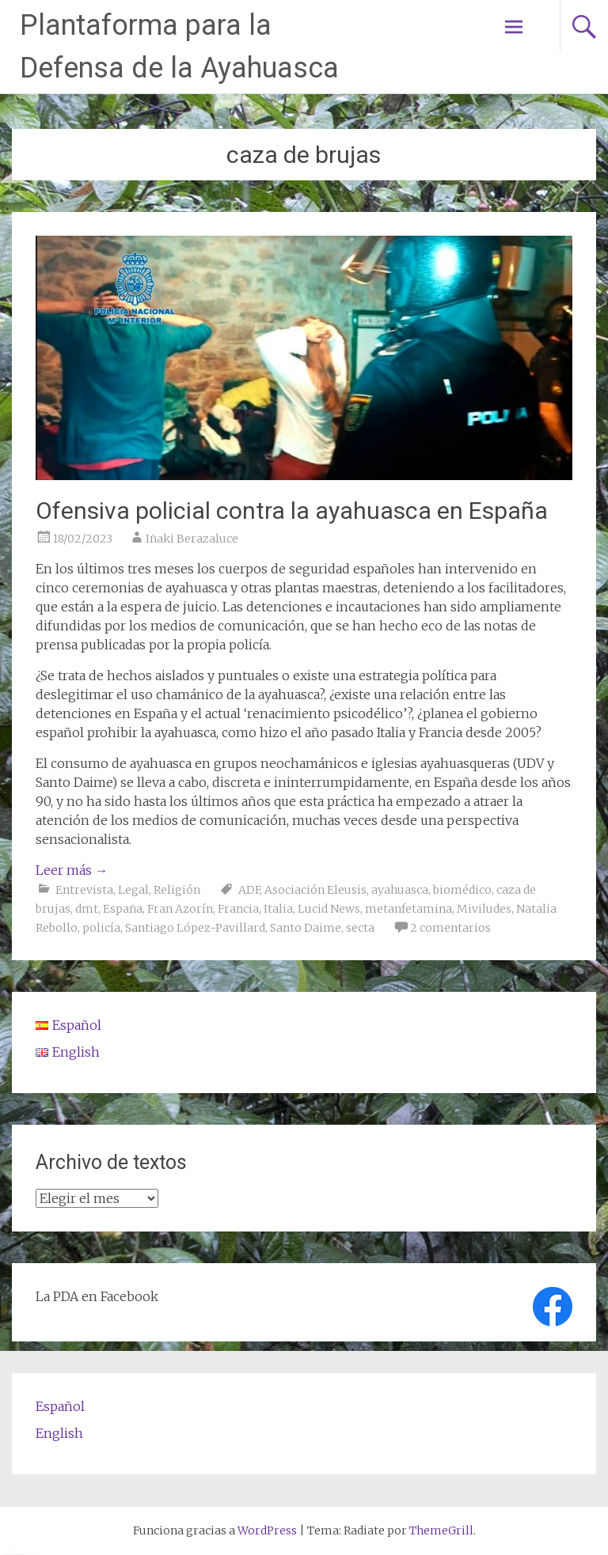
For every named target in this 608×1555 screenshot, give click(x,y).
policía (101, 928)
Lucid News (329, 909)
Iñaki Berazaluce (192, 539)
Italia (278, 909)
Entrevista (84, 890)
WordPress (267, 1530)
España (122, 909)
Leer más (72, 870)
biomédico (462, 890)
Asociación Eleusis (315, 890)
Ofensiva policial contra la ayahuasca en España (292, 510)
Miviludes (484, 909)
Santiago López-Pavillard (195, 928)
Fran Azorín (180, 909)
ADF (249, 890)
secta (360, 928)
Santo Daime (305, 928)
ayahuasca (399, 890)
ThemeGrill (441, 1530)
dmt (86, 909)
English (59, 1433)
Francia (238, 909)
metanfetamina (408, 909)
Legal (133, 890)
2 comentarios (450, 928)
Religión (177, 890)
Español (60, 1406)
